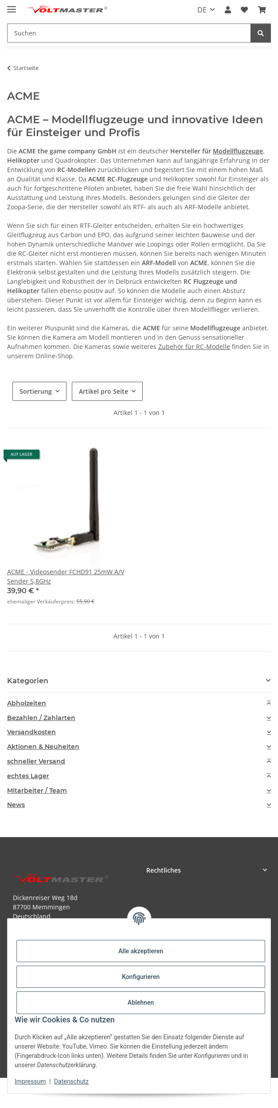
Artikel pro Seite (103, 391)
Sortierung (36, 391)
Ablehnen (141, 1002)
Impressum (30, 1081)
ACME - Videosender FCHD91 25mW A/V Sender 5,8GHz (65, 576)
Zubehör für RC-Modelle (194, 346)
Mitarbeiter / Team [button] (37, 791)
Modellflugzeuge (238, 151)
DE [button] (202, 10)
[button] (228, 10)
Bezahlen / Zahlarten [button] (41, 718)
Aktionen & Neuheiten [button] (43, 747)
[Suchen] (261, 33)
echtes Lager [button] (28, 776)
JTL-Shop (154, 1096)
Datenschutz (71, 1081)
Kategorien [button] (27, 681)
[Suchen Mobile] (129, 33)
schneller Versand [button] (36, 761)
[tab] (139, 703)
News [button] (16, 805)
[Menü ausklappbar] (11, 5)
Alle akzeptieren (140, 951)
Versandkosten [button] (31, 732)
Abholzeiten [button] (26, 703)
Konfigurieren (141, 976)
